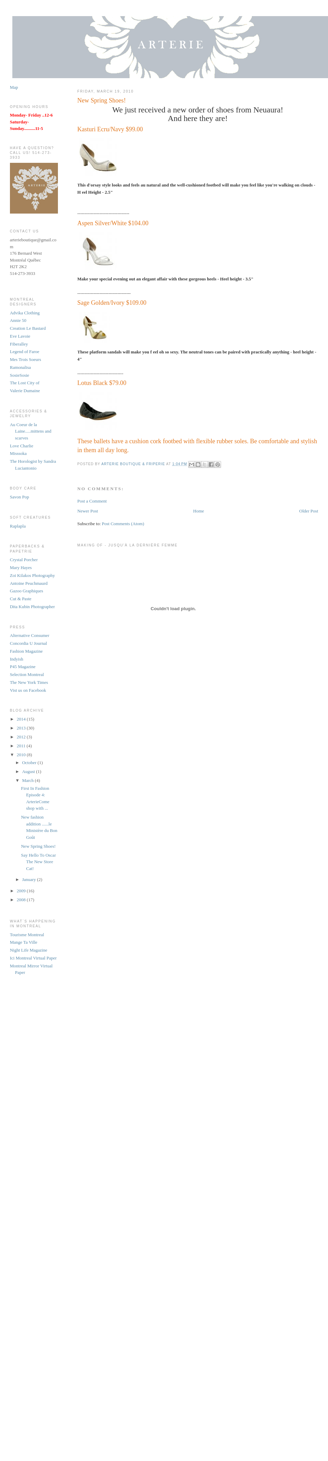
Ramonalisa (20, 367)
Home (198, 511)
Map (14, 87)
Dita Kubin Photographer (32, 606)
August (29, 771)
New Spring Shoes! (38, 846)
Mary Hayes (21, 567)
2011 (22, 745)
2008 (22, 899)
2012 (22, 736)
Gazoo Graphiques (26, 590)
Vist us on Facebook (28, 690)
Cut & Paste (21, 598)
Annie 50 (18, 320)
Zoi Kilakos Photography (32, 575)
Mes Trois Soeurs (25, 359)
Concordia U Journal (28, 643)
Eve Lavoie (20, 336)
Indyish (16, 659)
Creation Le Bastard (28, 328)
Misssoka (18, 453)
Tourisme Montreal (27, 934)
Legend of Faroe (24, 351)
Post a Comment (92, 501)
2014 (22, 719)
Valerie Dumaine (25, 390)
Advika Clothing (25, 312)
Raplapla (18, 526)
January (29, 879)
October (29, 762)
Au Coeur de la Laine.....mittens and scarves (30, 431)
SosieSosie (19, 375)
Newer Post (87, 511)
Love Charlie (21, 445)
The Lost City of (24, 382)
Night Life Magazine (28, 950)
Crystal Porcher (24, 559)
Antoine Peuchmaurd (29, 583)
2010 (22, 754)
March (28, 780)
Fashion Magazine (26, 651)
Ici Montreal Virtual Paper (33, 958)
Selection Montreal (27, 674)
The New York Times (29, 682)
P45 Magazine (23, 666)
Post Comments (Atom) (123, 523)
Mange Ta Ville (23, 942)
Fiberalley (19, 344)
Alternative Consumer (29, 635)
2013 (22, 727)
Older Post (308, 511)
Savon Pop (19, 496)
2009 (22, 890)
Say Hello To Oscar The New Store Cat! (38, 862)
